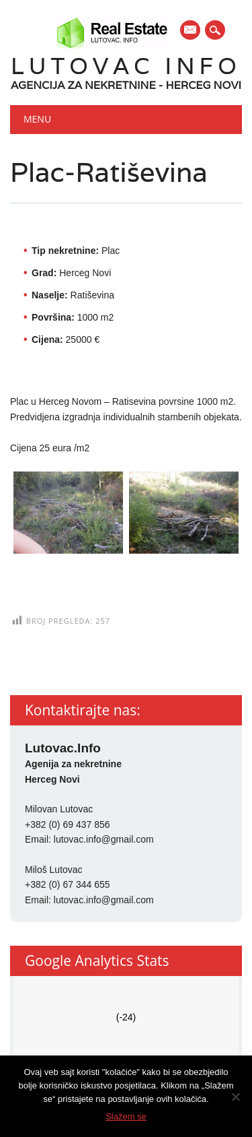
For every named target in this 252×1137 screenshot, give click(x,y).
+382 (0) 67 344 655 (67, 884)
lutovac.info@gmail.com (104, 839)
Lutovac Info (126, 66)
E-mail (190, 31)
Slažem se (126, 1116)
